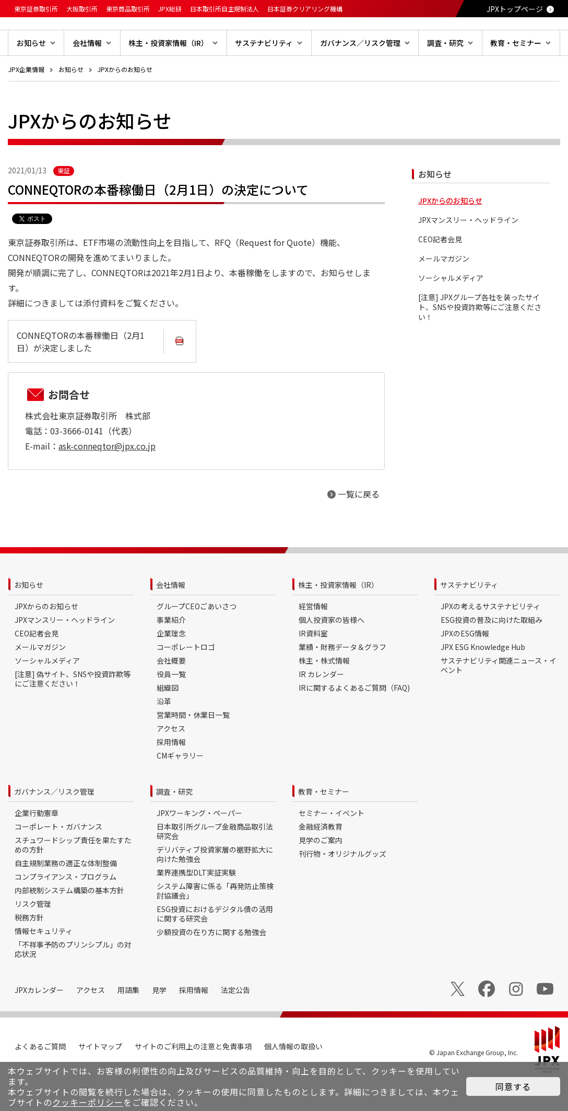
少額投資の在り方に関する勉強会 (211, 965)
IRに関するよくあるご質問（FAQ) (354, 721)
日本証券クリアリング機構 (304, 8)
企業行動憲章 (36, 846)
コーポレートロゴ (186, 680)
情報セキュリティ (44, 964)
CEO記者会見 (440, 273)
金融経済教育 (320, 860)
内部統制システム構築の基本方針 (69, 923)
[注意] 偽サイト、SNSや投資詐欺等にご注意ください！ (73, 712)
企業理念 (171, 666)
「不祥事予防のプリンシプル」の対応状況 (73, 982)
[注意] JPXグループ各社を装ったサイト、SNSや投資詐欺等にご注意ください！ (479, 341)
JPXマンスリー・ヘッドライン (468, 253)
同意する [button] (513, 1086)
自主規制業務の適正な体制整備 (66, 896)
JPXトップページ (515, 9)
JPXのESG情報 (465, 666)
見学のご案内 (320, 873)
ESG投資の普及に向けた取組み (491, 653)
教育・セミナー (323, 825)
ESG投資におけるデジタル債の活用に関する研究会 (215, 947)
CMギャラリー (180, 789)
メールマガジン (443, 292)
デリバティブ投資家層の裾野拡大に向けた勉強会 (215, 887)
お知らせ (71, 102)
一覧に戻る (359, 527)
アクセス (171, 762)
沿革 (164, 734)
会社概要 (171, 694)
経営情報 (313, 639)
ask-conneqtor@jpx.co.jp (107, 479)
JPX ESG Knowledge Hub (483, 680)
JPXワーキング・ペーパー (199, 846)
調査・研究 (174, 825)
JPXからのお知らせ (125, 102)
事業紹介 (171, 653)
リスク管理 (33, 937)
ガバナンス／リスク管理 (54, 825)
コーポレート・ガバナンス (58, 860)
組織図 (168, 721)
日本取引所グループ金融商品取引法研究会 (215, 864)
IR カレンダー (321, 707)
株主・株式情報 (324, 694)
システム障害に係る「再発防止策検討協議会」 (215, 924)
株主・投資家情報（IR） (338, 618)
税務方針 (29, 950)
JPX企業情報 (26, 102)
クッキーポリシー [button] (87, 1102)
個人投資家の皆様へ (331, 653)
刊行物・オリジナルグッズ (342, 887)
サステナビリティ (469, 618)
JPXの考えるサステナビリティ (490, 639)
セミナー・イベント (331, 846)
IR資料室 (313, 666)
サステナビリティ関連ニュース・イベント (499, 698)
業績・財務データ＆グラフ (342, 680)
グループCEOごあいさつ (196, 639)
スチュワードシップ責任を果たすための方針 (73, 878)
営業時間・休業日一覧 (193, 748)
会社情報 (170, 618)
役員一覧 (171, 707)
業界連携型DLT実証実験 (196, 906)
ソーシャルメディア (450, 311)
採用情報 (171, 775)
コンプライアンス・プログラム (65, 910)
